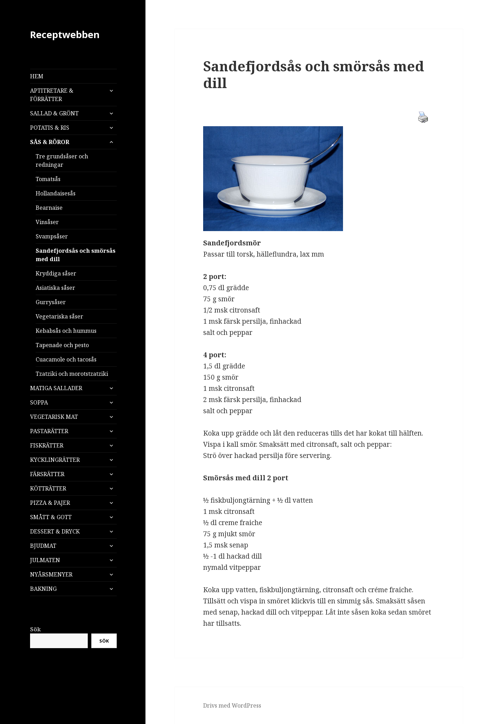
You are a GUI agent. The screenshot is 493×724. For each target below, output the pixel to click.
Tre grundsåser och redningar (62, 160)
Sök (35, 629)
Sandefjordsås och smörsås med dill (75, 255)
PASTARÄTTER (49, 431)
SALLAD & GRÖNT (54, 113)
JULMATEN (45, 560)
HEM (36, 76)
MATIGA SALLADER (56, 388)
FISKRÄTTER (46, 445)
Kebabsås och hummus (66, 331)
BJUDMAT (43, 546)
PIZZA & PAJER (50, 503)
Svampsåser (52, 236)
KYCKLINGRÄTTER (55, 460)
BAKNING (43, 589)
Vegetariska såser (59, 316)
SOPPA (39, 402)
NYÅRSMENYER (51, 574)
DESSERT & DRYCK (55, 531)
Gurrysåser (51, 302)
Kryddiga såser (56, 273)
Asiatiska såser (55, 288)
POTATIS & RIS (49, 127)
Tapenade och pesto (62, 345)
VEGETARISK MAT (54, 417)
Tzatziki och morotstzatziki (72, 374)
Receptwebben (65, 34)
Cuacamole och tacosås (66, 359)
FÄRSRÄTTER (47, 474)
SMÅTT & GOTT (51, 517)
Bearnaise (49, 208)
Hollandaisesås (56, 193)
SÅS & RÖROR (49, 142)
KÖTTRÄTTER (48, 488)
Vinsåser (47, 222)
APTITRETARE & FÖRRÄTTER (51, 95)
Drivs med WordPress (232, 705)
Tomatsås (48, 179)
